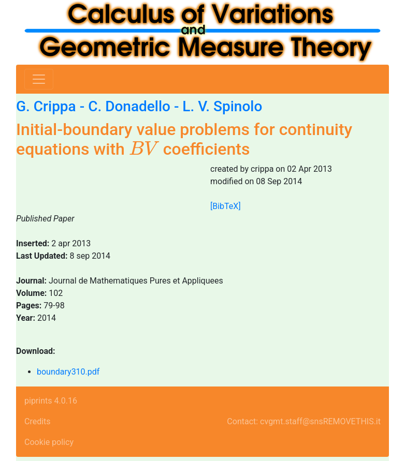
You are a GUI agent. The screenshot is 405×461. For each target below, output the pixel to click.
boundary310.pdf (68, 372)
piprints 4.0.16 (50, 401)
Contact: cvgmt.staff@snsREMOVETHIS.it (304, 421)
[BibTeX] (225, 206)
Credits (37, 421)
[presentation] (144, 148)
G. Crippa (46, 106)
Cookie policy (49, 442)
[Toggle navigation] (38, 79)
